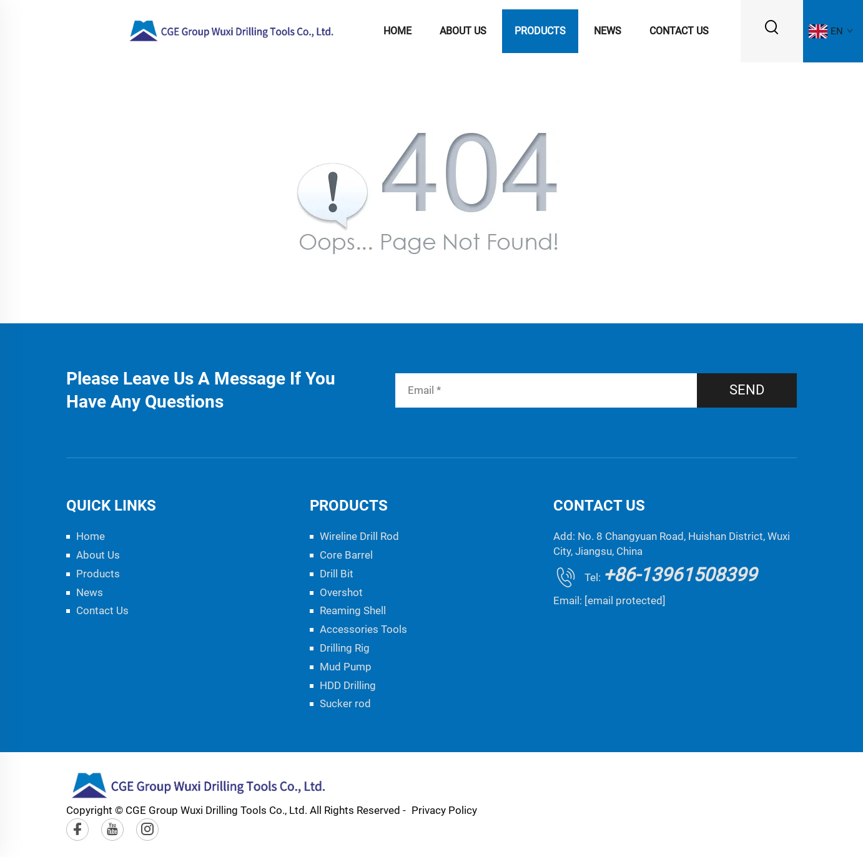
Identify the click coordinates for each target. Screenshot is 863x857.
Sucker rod (345, 703)
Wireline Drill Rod (359, 536)
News (607, 31)
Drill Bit (336, 573)
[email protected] (625, 600)
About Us (463, 31)
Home (397, 31)
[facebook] (77, 829)
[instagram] (147, 829)
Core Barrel (346, 555)
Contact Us (679, 31)
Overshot (341, 592)
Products (540, 31)
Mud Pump (346, 666)
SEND (746, 390)
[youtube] (112, 829)
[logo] (232, 30)
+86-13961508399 (680, 574)
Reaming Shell (353, 610)
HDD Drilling (348, 685)
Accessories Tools (363, 629)
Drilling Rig (345, 648)
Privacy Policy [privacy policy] (444, 810)
